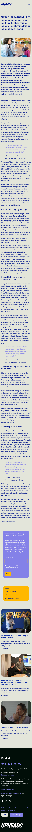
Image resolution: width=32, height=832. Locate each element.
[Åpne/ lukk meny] (28, 4)
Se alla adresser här (7, 789)
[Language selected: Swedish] (25, 830)
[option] (22, 830)
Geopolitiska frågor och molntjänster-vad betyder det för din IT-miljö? (14, 682)
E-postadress (9, 557)
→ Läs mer (4, 648)
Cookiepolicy (17, 793)
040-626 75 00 (11, 763)
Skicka (8, 574)
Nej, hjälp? (16, 815)
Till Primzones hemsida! (8, 521)
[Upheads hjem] (6, 4)
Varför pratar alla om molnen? (15, 727)
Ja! (4, 815)
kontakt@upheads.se (8, 775)
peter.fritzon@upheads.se (12, 598)
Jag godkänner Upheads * (13, 567)
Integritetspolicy (11, 568)
